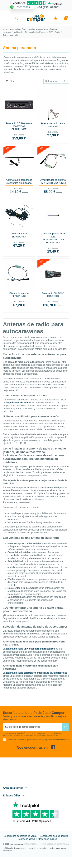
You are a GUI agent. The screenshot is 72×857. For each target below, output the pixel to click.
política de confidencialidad (57, 740)
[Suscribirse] (65, 727)
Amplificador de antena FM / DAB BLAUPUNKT (53, 181)
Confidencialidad (26, 839)
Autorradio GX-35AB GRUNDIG (53, 295)
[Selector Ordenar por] (52, 81)
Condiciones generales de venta (20, 836)
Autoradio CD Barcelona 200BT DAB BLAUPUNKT (19, 126)
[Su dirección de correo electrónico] (32, 727)
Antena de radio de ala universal (53, 125)
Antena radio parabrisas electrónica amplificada (19, 181)
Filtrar (10, 81)
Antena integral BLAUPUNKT (19, 235)
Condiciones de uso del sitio (54, 836)
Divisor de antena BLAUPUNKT (19, 295)
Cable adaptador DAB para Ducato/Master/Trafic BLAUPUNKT (53, 238)
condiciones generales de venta (30, 740)
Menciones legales (47, 839)
